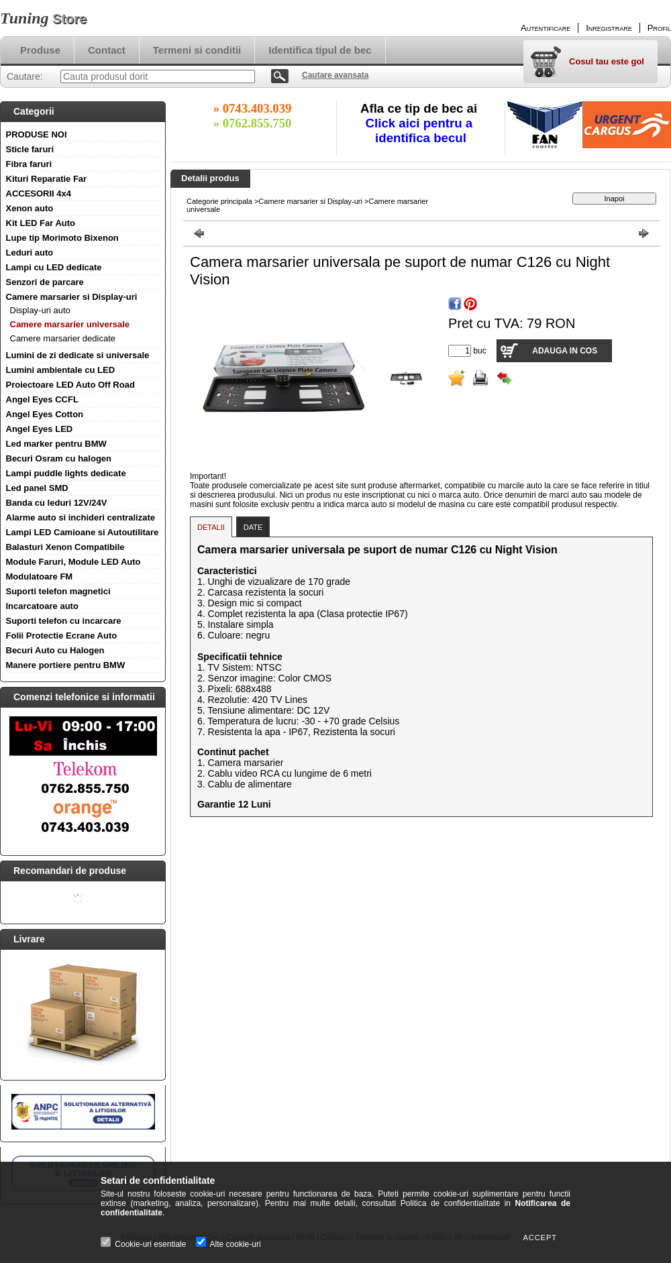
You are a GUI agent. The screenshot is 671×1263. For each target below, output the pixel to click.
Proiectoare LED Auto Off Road (70, 385)
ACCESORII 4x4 (39, 193)
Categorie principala (219, 201)
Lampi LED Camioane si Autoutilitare (82, 532)
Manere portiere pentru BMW (65, 665)
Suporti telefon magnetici (58, 591)
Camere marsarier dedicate (63, 338)
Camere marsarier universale (70, 324)
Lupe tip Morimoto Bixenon (62, 238)
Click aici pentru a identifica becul (421, 130)
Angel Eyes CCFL (42, 399)
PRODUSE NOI (36, 134)
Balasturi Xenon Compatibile (65, 547)
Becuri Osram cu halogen (59, 458)
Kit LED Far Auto (41, 223)
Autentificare (545, 28)
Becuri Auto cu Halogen (55, 650)
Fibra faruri (29, 164)
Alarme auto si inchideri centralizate (81, 517)
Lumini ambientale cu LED (60, 370)
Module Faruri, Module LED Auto (73, 562)
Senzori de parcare (45, 282)
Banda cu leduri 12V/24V (56, 503)
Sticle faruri (30, 149)
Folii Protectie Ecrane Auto (61, 635)
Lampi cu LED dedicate (54, 267)
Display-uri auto (40, 310)
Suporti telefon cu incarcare (63, 621)
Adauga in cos (564, 350)
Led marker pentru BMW (56, 444)
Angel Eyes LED (39, 429)
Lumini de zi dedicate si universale (78, 355)
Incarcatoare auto (42, 606)
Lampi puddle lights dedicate (66, 473)
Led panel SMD (37, 488)
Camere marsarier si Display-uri (72, 297)
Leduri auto (30, 253)
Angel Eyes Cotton (45, 414)
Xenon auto (30, 208)
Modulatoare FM (39, 576)
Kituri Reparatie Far (46, 179)
